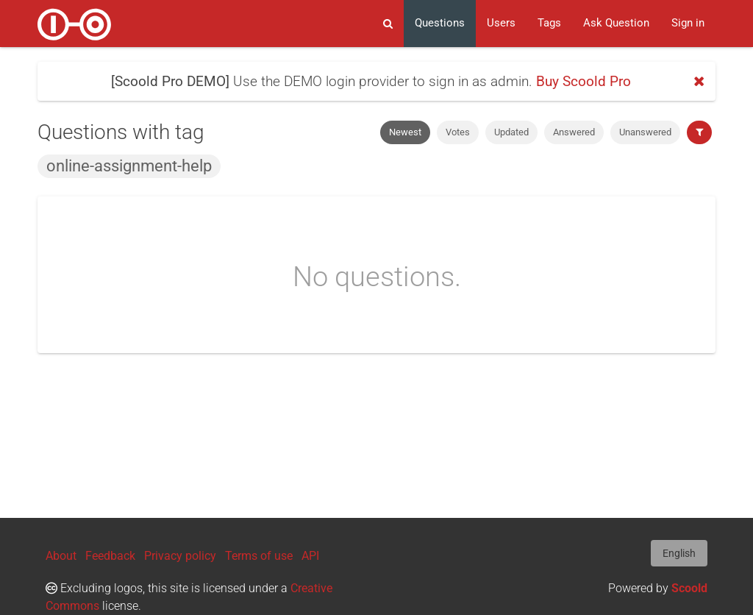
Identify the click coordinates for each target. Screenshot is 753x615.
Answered (574, 132)
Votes (458, 132)
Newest (405, 132)
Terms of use (259, 556)
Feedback (110, 556)
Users (501, 23)
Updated (511, 132)
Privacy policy (180, 556)
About (61, 556)
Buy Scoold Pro (583, 81)
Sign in (687, 23)
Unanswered (645, 132)
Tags (549, 23)
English (679, 553)
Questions (440, 23)
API (310, 556)
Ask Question (616, 23)
